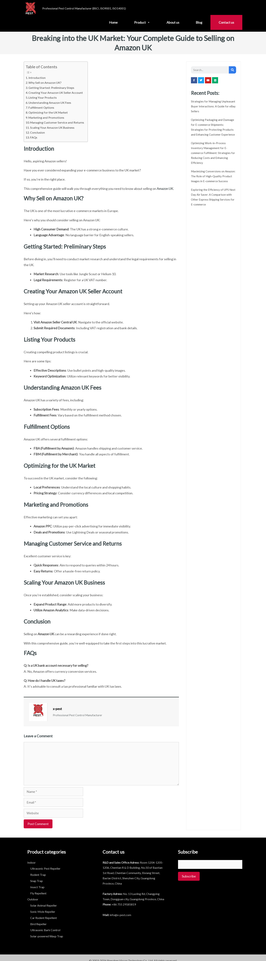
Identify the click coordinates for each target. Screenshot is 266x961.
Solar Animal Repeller (43, 905)
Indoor (31, 862)
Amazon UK (165, 189)
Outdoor (32, 899)
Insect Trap (37, 887)
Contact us (226, 22)
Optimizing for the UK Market (48, 112)
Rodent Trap (38, 874)
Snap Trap (36, 881)
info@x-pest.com (120, 915)
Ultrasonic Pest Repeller (45, 868)
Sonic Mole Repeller (42, 911)
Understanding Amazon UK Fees (49, 102)
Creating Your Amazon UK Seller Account (55, 92)
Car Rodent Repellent (43, 918)
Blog (199, 22)
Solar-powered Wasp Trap (46, 936)
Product (142, 22)
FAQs (33, 137)
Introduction (37, 77)
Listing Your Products (42, 97)
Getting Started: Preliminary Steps (51, 87)
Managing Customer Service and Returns (57, 122)
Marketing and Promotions (46, 117)
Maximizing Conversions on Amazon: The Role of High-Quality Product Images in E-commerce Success (213, 176)
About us (173, 22)
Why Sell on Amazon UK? (44, 82)
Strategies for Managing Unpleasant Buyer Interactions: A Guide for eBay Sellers (213, 106)
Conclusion (37, 132)
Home (113, 22)
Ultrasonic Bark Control (45, 930)
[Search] (232, 70)
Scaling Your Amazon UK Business (52, 127)
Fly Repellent (38, 893)
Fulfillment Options (41, 107)
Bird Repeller (38, 924)
